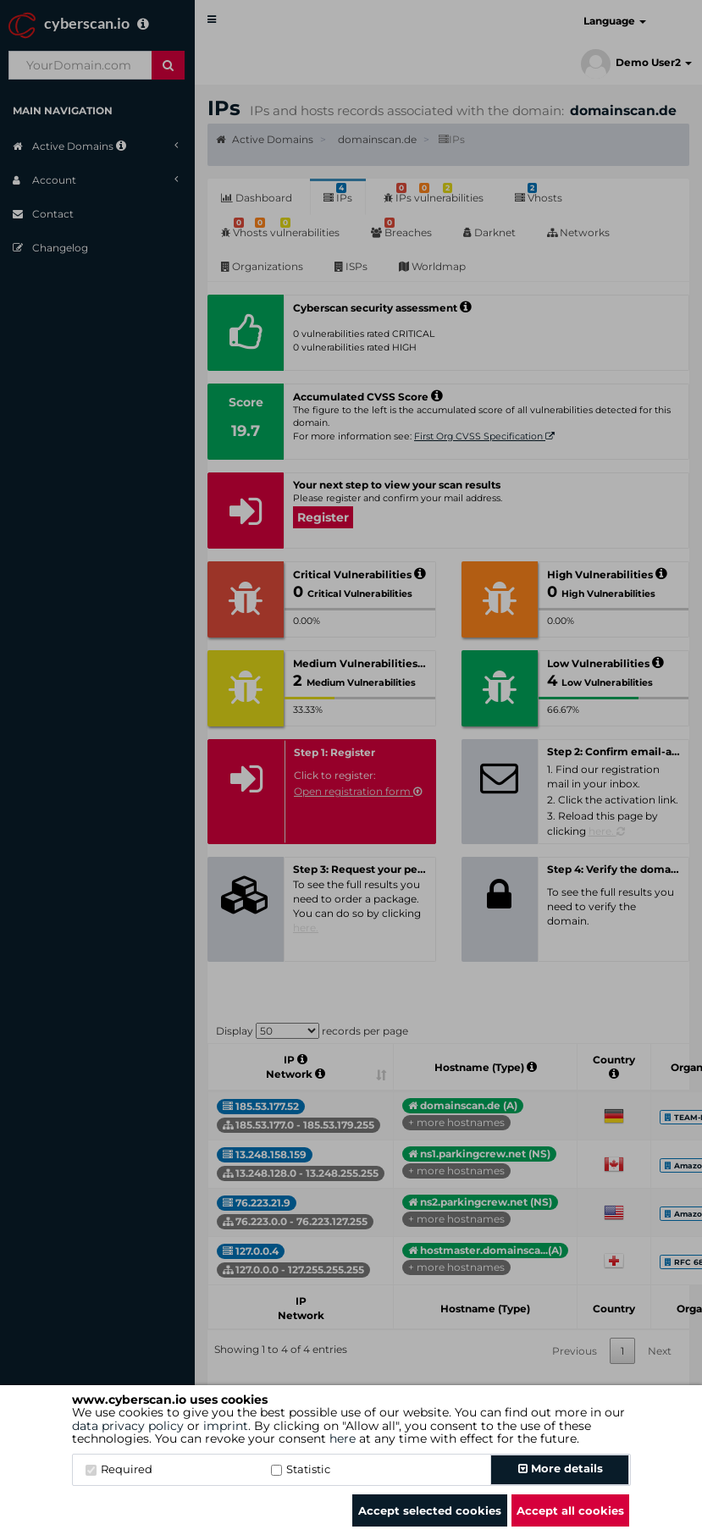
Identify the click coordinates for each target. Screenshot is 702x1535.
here (342, 1438)
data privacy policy (128, 1425)
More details (560, 1468)
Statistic (300, 1469)
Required (119, 1469)
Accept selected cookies (429, 1510)
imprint (225, 1425)
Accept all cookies (570, 1510)
